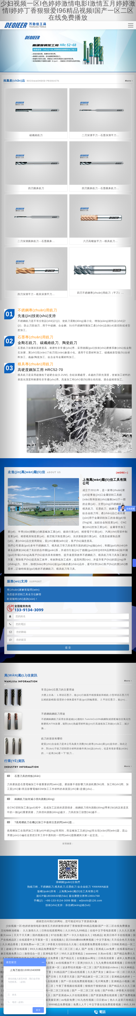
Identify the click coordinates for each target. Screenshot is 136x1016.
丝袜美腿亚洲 (51, 999)
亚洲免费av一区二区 (33, 944)
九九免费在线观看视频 (109, 962)
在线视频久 (57, 939)
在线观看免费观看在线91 (94, 944)
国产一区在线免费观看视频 (77, 981)
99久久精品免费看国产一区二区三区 (52, 949)
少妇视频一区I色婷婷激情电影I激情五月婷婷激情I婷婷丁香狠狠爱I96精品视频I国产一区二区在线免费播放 (68, 925)
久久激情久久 (31, 930)
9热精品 (97, 935)
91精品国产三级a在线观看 (70, 972)
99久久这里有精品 (72, 953)
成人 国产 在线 (84, 949)
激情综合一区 (32, 953)
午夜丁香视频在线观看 (70, 985)
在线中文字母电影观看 (103, 930)
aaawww (91, 953)
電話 (100, 1012)
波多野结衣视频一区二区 (78, 967)
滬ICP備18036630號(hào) (52, 895)
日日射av (102, 999)
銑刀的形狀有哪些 (86, 746)
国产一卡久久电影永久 (77, 935)
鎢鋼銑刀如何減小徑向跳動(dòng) (31, 799)
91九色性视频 (86, 999)
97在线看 (56, 935)
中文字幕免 (103, 939)
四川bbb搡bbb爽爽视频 (80, 939)
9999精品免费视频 (60, 1004)
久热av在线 (105, 953)
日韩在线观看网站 (52, 930)
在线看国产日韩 (47, 976)
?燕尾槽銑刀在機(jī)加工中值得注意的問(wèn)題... (41, 822)
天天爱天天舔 (67, 976)
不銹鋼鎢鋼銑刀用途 (86, 721)
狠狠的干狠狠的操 (96, 985)
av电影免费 (68, 999)
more (128, 680)
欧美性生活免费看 (48, 958)
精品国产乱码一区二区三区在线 (51, 990)
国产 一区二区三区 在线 (86, 990)
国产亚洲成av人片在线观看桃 (71, 995)
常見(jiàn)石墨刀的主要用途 (86, 695)
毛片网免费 (102, 981)
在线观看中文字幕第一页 (34, 939)
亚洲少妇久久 (85, 962)
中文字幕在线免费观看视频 (105, 1004)
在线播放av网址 (87, 958)
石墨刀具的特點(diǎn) (24, 776)
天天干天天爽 (22, 935)
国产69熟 (108, 990)
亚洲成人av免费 (105, 949)
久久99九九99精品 (76, 930)
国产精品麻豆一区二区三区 (93, 976)
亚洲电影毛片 (51, 953)
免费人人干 (80, 1004)
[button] (10, 508)
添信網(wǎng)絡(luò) (77, 905)
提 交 (68, 647)
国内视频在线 (40, 935)
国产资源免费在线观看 (104, 995)
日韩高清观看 (106, 958)
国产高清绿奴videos (106, 967)
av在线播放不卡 (66, 962)
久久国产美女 (96, 972)
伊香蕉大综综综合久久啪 (62, 944)
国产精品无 (68, 958)
